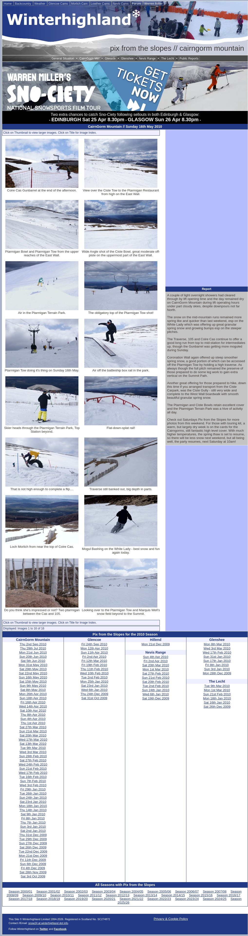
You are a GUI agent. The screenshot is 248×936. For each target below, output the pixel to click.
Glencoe (110, 58)
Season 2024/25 (215, 899)
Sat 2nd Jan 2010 (33, 831)
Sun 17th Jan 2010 (217, 661)
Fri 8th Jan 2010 (33, 818)
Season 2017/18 (20, 899)
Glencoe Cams (58, 3)
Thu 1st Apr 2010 (33, 723)
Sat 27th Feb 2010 (33, 760)
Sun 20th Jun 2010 (33, 656)
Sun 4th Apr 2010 (33, 719)
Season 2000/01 (20, 891)
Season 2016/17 (228, 895)
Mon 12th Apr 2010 (94, 648)
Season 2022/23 (159, 899)
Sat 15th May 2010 (33, 681)
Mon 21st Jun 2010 (33, 652)
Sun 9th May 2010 (33, 685)
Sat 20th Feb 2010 (155, 682)
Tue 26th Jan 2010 (33, 793)
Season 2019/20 (76, 899)
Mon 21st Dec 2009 (33, 855)
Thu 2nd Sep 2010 (33, 644)
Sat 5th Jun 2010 (33, 661)
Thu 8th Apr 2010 (32, 715)
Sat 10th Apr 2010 (33, 710)
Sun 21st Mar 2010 (33, 731)
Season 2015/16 (201, 895)
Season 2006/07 (187, 891)
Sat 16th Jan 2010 (217, 702)
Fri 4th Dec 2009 (33, 868)
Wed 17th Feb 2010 (33, 773)
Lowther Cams (101, 3)
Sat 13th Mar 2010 (33, 744)
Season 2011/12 (90, 895)
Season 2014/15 (173, 895)
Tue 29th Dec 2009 (33, 839)
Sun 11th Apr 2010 (94, 652)
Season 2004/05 (131, 891)
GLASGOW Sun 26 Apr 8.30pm (163, 119)
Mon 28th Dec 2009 (217, 673)
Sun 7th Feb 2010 (33, 781)
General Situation (62, 58)
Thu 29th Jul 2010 (33, 648)
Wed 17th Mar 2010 (33, 739)
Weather (40, 3)
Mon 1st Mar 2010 (156, 669)
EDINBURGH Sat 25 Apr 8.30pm (87, 119)
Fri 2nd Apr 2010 (94, 656)
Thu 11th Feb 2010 (94, 669)
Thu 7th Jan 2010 (33, 822)
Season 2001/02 (48, 891)
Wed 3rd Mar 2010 (32, 752)
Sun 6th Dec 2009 (33, 864)
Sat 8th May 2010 (33, 690)
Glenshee (127, 58)
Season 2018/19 (48, 899)
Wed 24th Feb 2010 (33, 764)
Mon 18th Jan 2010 (33, 806)
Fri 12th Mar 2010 (94, 661)
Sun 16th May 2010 (33, 677)
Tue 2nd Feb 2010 (94, 677)
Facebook (60, 928)
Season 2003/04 (103, 891)
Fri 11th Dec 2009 (33, 860)
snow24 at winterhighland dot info (48, 923)
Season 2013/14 (145, 895)
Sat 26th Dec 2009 (32, 847)
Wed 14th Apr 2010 (33, 706)
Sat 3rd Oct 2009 (33, 876)
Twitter (43, 928)
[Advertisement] (207, 208)
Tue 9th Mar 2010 (33, 748)
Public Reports (189, 58)
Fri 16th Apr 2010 (32, 702)
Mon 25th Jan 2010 (94, 681)
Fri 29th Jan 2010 (33, 789)
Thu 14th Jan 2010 (33, 810)
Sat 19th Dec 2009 (155, 698)
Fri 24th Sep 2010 (94, 644)
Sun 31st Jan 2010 (216, 656)
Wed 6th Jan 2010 (94, 690)
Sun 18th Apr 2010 (32, 698)
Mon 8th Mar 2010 (217, 644)
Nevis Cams (121, 3)
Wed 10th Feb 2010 (94, 673)
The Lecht (167, 58)
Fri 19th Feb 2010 (94, 665)
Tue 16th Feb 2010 (33, 777)
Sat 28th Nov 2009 (32, 872)
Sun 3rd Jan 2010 (33, 826)
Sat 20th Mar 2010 (33, 735)
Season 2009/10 (34, 895)
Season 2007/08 (215, 891)
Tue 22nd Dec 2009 (33, 851)
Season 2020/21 (103, 899)
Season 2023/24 (187, 899)
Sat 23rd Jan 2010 (33, 802)
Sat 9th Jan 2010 (33, 814)
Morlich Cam (79, 3)
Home (8, 3)
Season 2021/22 (131, 899)
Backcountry (23, 3)
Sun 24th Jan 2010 (33, 797)
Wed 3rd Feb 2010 (32, 785)
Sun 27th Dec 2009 (33, 843)
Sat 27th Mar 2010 (33, 727)
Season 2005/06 (159, 891)
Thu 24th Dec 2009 (94, 694)
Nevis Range (147, 58)
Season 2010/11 (62, 895)
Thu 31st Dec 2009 (33, 835)
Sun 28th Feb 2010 (33, 756)
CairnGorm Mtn (89, 58)
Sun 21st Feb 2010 (33, 768)
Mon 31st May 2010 (33, 665)
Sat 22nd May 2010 (33, 673)
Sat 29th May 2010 (33, 669)
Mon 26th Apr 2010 (33, 694)
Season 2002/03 (76, 891)
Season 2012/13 (117, 895)
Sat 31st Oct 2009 (94, 698)
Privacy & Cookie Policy (171, 919)
